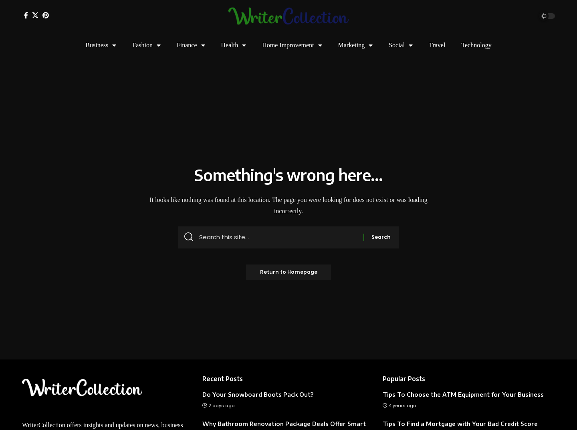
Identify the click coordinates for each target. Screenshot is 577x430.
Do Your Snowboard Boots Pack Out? (257, 394)
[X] (35, 15)
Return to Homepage (288, 274)
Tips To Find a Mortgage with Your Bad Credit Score (460, 423)
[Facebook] (26, 15)
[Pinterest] (45, 15)
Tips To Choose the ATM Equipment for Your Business (463, 394)
